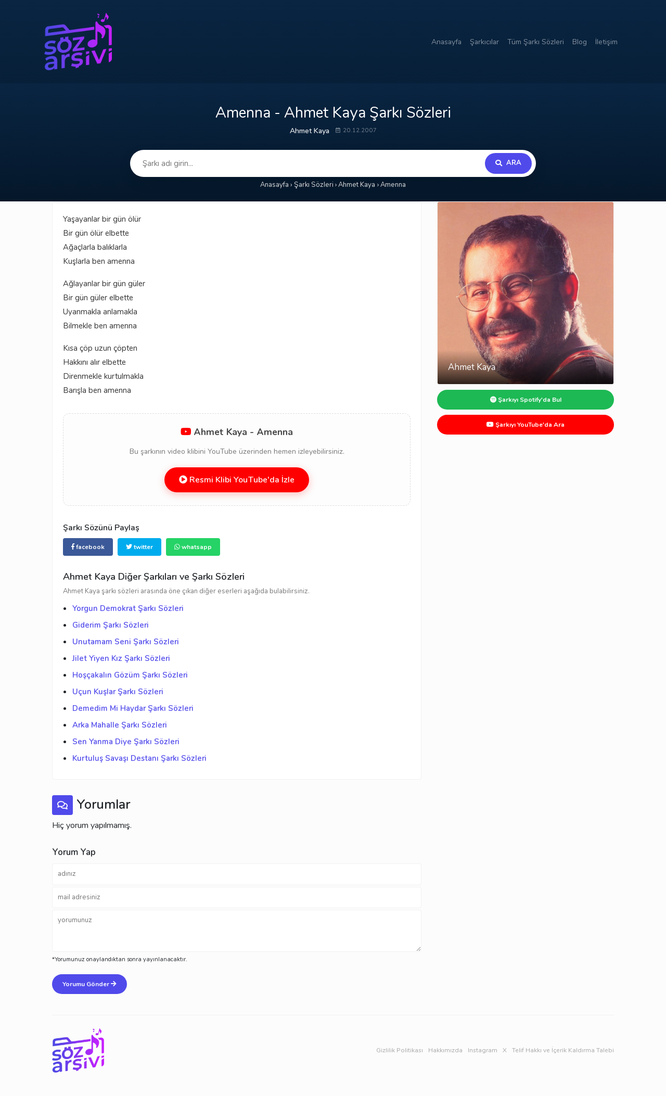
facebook (88, 547)
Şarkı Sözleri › (315, 184)
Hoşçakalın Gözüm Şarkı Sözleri (130, 675)
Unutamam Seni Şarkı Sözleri (125, 641)
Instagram (482, 1050)
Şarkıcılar (484, 42)
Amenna (393, 184)
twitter (139, 547)
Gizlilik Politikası (399, 1050)
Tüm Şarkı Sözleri (535, 42)
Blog (579, 42)
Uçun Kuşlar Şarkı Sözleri (117, 691)
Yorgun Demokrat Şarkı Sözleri (128, 608)
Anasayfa (446, 42)
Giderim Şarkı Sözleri (110, 625)
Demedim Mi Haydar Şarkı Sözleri (133, 708)
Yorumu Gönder (89, 984)
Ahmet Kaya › (358, 184)
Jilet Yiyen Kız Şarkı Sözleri (121, 658)
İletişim (606, 42)
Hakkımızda (445, 1050)
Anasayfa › (276, 184)
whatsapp (193, 547)
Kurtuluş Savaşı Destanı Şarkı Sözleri (139, 758)
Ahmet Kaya (309, 131)
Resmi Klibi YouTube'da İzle (236, 480)
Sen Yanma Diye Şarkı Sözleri (126, 741)
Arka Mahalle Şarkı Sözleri (119, 725)
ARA (508, 163)
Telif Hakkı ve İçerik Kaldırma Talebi (563, 1050)
